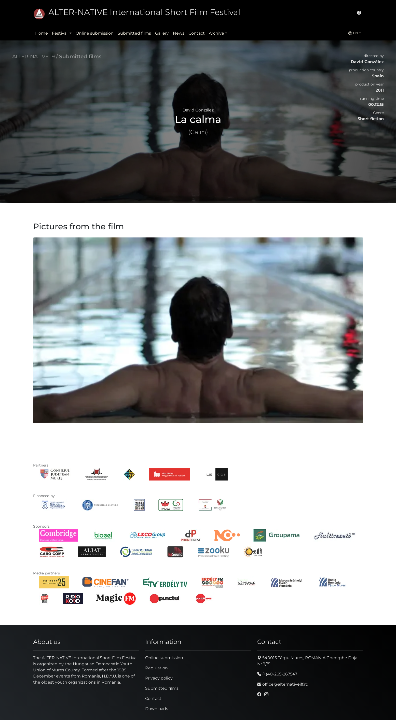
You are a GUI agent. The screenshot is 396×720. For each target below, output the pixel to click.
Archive (216, 33)
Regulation (156, 668)
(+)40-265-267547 (277, 674)
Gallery (162, 33)
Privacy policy (159, 678)
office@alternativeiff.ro (282, 684)
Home (41, 33)
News (178, 33)
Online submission (95, 33)
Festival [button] (60, 33)
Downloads (156, 708)
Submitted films (134, 33)
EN (353, 33)
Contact (196, 33)
